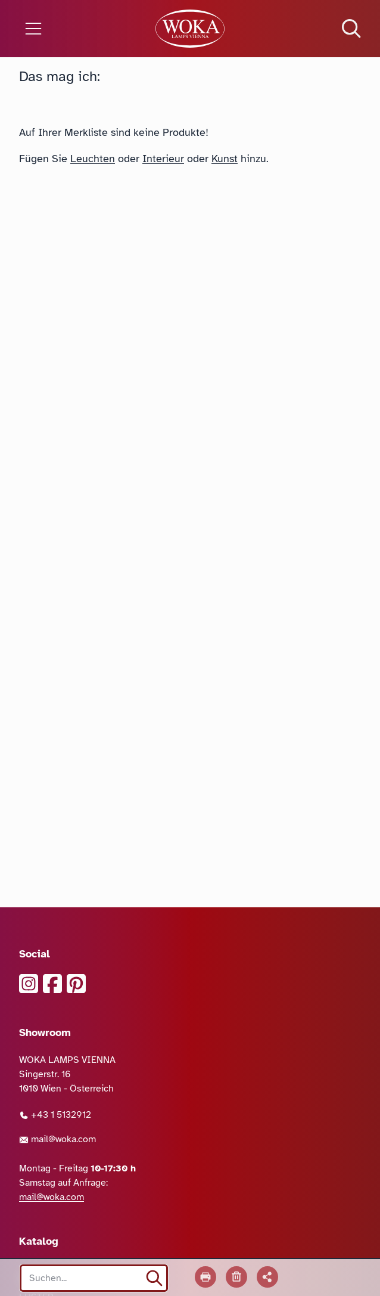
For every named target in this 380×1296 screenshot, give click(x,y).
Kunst (224, 158)
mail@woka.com (57, 1139)
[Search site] (94, 1278)
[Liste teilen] (267, 1277)
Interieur (163, 158)
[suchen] (154, 1278)
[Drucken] (205, 1277)
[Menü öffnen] (63, 28)
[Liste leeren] (236, 1277)
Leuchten (92, 158)
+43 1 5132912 (55, 1115)
